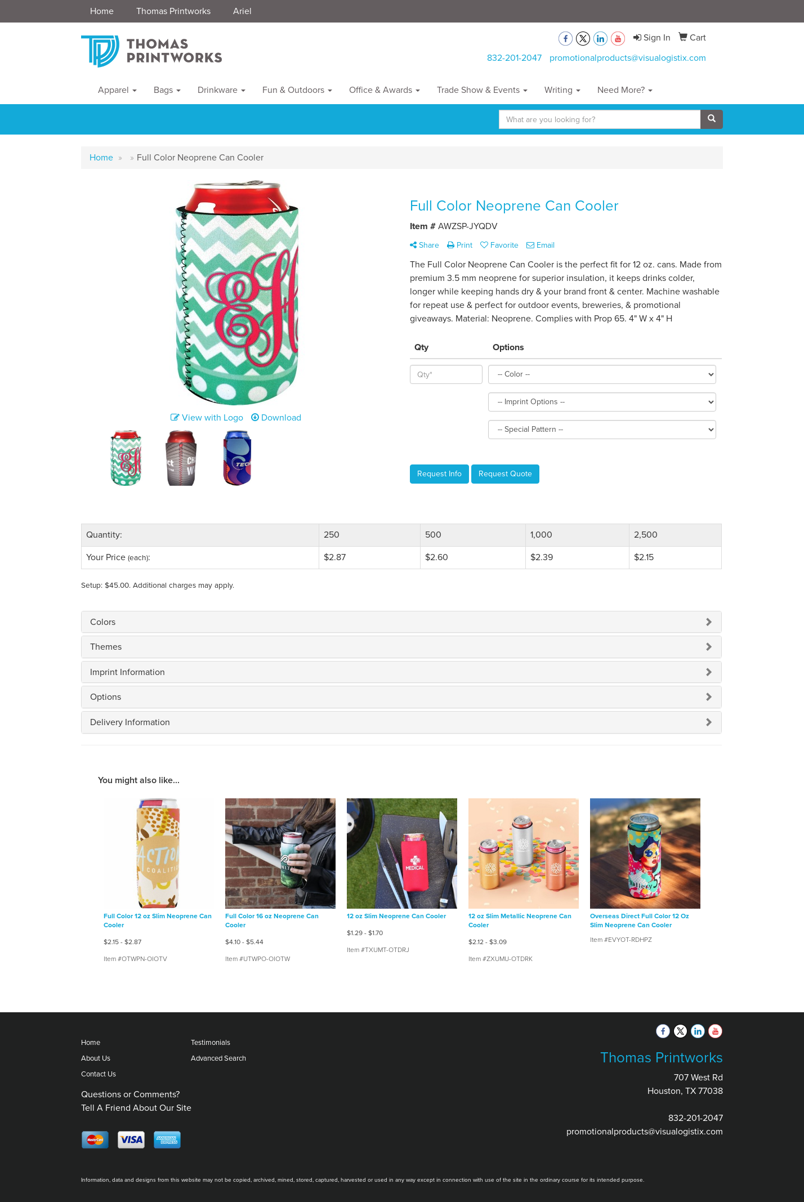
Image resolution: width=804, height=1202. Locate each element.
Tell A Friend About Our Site (136, 1107)
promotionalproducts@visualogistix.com (628, 57)
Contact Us (98, 1074)
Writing (562, 89)
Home (102, 11)
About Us (95, 1058)
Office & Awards (384, 89)
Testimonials (210, 1042)
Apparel (117, 89)
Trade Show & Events (482, 89)
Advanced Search (218, 1058)
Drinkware (221, 89)
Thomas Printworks (173, 11)
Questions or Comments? (130, 1094)
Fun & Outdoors (297, 89)
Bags (167, 89)
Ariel (242, 11)
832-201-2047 (514, 57)
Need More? (625, 89)
